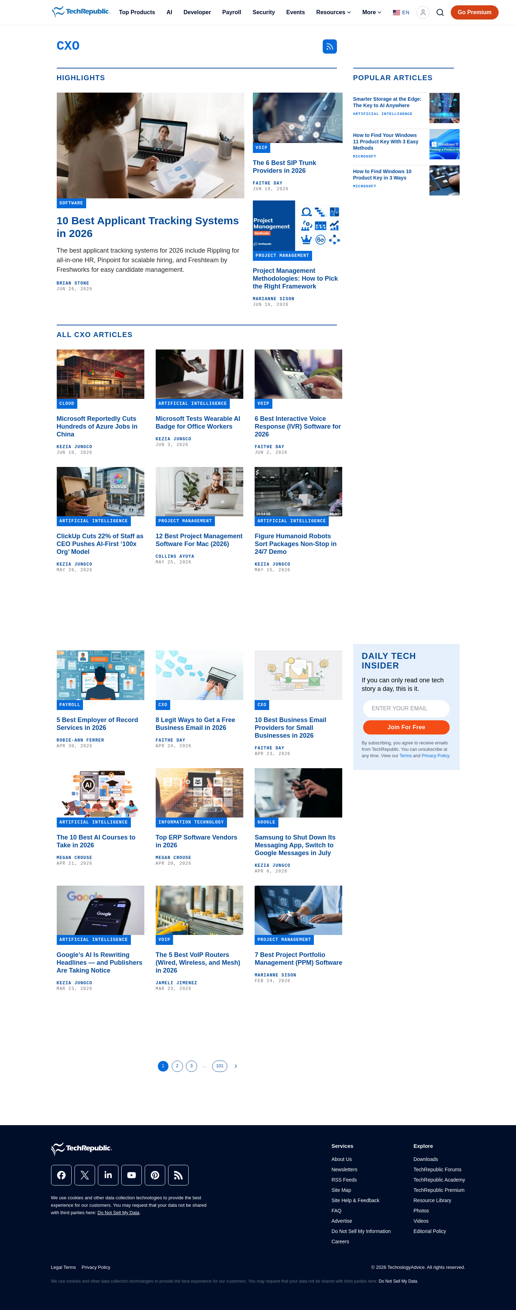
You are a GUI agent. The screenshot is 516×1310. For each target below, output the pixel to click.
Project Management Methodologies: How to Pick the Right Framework (295, 278)
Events (295, 12)
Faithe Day (268, 183)
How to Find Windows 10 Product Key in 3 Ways (382, 175)
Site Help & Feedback (355, 1200)
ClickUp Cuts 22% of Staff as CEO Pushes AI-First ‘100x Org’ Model (100, 544)
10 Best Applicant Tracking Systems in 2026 (148, 227)
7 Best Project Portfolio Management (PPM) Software (298, 958)
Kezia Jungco (75, 447)
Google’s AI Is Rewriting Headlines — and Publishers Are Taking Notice (100, 962)
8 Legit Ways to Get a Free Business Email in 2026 (195, 723)
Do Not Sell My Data (118, 1212)
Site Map (341, 1190)
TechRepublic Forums (437, 1169)
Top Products (137, 12)
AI (169, 12)
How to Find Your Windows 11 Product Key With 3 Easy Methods (385, 141)
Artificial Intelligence (383, 113)
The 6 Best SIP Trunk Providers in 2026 (284, 166)
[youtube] (131, 1175)
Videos (421, 1221)
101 (219, 1065)
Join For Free (406, 727)
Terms (405, 755)
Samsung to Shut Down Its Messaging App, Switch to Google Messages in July (295, 845)
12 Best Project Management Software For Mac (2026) (199, 540)
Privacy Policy (435, 755)
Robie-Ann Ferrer (80, 740)
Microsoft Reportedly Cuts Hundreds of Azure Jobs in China (97, 426)
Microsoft (365, 156)
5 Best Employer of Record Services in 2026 (97, 723)
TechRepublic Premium (439, 1190)
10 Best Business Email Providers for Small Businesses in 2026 (290, 727)
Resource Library (432, 1200)
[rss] (178, 1175)
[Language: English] (401, 12)
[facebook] (61, 1175)
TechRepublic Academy (439, 1180)
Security (264, 12)
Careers (340, 1241)
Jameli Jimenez (177, 983)
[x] (84, 1175)
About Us (342, 1159)
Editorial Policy (430, 1231)
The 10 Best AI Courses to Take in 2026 (96, 841)
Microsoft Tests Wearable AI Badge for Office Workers (198, 422)
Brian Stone (73, 283)
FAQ (337, 1210)
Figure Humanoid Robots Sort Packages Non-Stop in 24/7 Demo (296, 544)
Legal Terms (63, 1267)
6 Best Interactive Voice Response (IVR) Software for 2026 (298, 426)
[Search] (440, 12)
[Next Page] (236, 1066)
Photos (421, 1210)
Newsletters (344, 1169)
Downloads (426, 1159)
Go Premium (475, 12)
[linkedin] (108, 1175)
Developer (197, 12)
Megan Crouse (75, 858)
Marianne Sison (274, 299)
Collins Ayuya (175, 557)
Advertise (342, 1221)
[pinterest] (155, 1175)
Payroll (231, 12)
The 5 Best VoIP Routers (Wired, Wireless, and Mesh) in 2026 (198, 962)
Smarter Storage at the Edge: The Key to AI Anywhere (387, 102)
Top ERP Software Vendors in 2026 (196, 841)
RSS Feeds (344, 1180)
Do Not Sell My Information (361, 1231)
